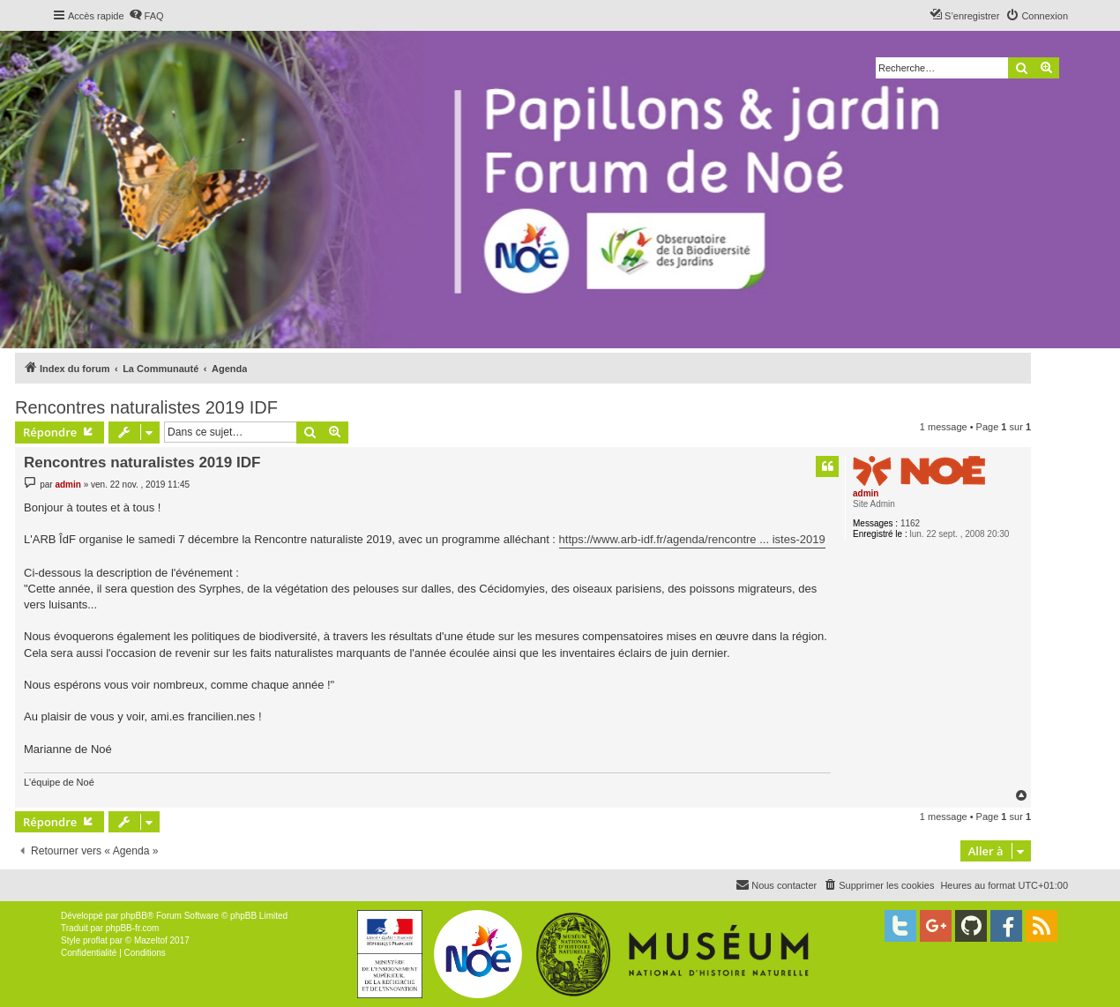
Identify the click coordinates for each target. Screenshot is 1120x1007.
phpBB (134, 916)
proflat (95, 940)
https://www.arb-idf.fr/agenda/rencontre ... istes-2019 (692, 539)
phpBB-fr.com (133, 928)
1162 (910, 523)
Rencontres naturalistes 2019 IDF (146, 407)
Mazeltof (151, 940)
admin (865, 493)
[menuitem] (146, 15)
